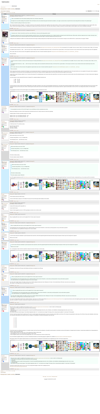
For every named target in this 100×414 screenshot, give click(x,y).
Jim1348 (3, 233)
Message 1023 (12, 265)
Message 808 (33, 30)
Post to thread (3, 372)
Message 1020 (12, 222)
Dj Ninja (3, 194)
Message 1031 (12, 304)
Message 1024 (32, 287)
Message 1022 (32, 265)
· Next (14, 12)
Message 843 (12, 161)
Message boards (4, 8)
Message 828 (33, 106)
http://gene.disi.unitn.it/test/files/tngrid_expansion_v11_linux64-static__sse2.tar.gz (65, 51)
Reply (15, 28)
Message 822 (33, 15)
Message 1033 (12, 355)
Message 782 (32, 132)
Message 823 (12, 15)
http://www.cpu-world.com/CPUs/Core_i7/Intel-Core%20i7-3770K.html (35, 177)
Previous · (2, 12)
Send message (4, 18)
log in (98, 4)
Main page (44, 376)
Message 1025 (12, 287)
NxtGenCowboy (5, 144)
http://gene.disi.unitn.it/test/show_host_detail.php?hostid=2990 (51, 47)
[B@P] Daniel (5, 58)
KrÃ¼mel (3, 121)
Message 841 (12, 132)
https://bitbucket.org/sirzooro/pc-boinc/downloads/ (40, 306)
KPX (3, 274)
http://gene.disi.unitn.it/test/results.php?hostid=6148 (18, 366)
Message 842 (12, 143)
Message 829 (12, 106)
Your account (49, 376)
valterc (4, 45)
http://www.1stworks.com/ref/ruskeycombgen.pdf (63, 336)
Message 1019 (12, 214)
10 (12, 12)
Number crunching (11, 8)
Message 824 (12, 30)
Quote (17, 28)
